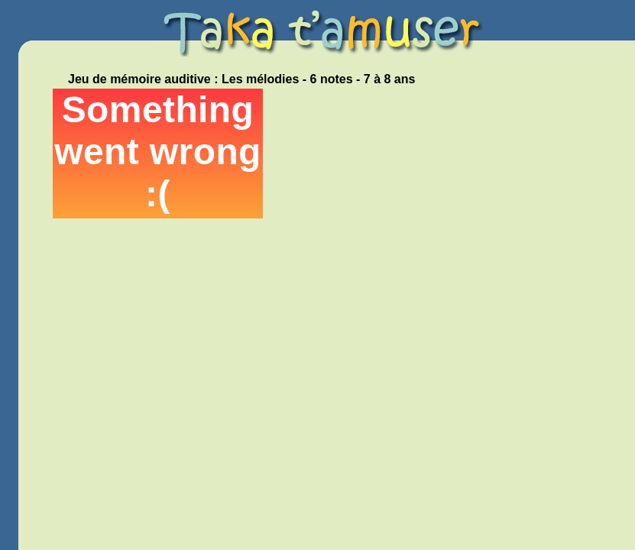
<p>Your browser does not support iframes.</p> (158, 153)
